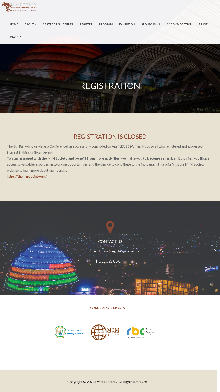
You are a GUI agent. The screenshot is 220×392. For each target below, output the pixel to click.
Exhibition (127, 24)
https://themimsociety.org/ (27, 176)
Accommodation (179, 24)
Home (14, 24)
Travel (204, 24)
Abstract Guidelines (58, 24)
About (29, 24)
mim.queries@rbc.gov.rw (113, 251)
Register (86, 24)
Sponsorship (150, 24)
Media (14, 36)
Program (106, 24)
